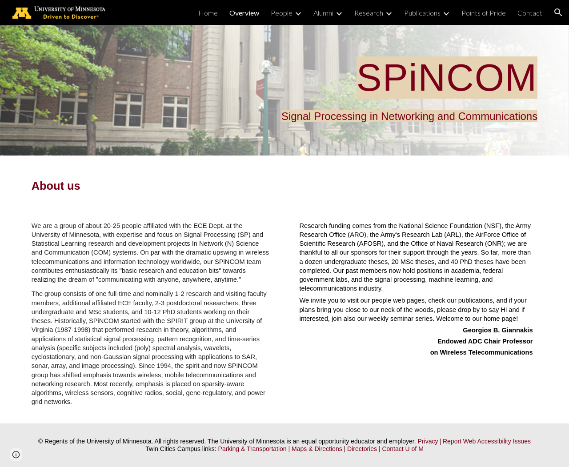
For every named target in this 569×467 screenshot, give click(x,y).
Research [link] (368, 12)
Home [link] (208, 12)
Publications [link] (422, 12)
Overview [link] (244, 12)
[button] (558, 12)
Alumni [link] (323, 12)
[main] (284, 90)
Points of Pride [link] (483, 12)
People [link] (282, 12)
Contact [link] (529, 12)
